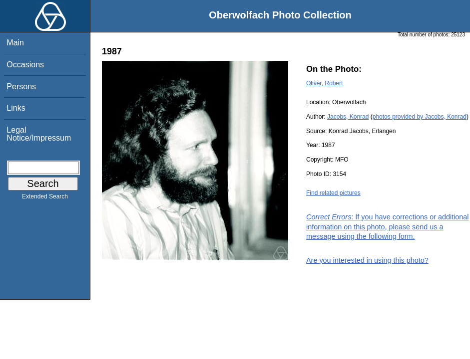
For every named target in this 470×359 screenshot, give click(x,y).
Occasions (25, 64)
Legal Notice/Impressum (38, 134)
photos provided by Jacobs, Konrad (420, 116)
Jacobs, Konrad (348, 116)
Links (15, 108)
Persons (21, 86)
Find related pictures (333, 192)
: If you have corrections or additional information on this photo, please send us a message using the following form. (387, 226)
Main (15, 42)
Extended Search (45, 198)
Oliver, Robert (324, 83)
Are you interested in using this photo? (367, 260)
